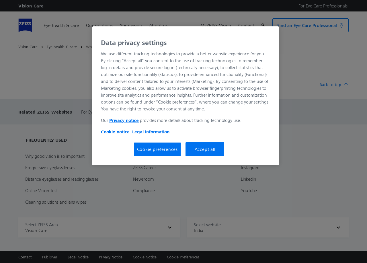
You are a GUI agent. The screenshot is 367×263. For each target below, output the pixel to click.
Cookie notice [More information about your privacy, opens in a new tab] (115, 131)
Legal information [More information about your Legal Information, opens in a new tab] (150, 131)
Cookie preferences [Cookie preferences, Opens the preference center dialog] (157, 149)
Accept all (205, 149)
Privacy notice (124, 120)
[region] (185, 95)
